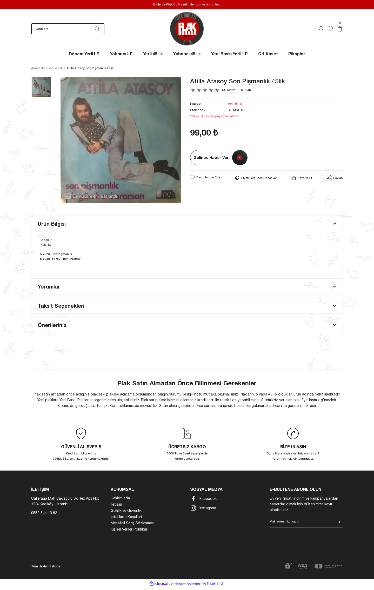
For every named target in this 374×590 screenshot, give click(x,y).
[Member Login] (321, 30)
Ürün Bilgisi (52, 226)
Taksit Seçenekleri (61, 308)
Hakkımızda (120, 501)
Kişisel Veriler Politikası (130, 532)
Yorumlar (49, 289)
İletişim (116, 507)
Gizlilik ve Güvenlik (126, 513)
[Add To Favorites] (205, 180)
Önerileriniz (52, 327)
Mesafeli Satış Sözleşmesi (133, 526)
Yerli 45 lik (235, 106)
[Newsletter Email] (306, 525)
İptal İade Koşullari (126, 519)
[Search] (67, 30)
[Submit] (340, 524)
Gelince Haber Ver (211, 160)
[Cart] (340, 30)
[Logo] (187, 30)
